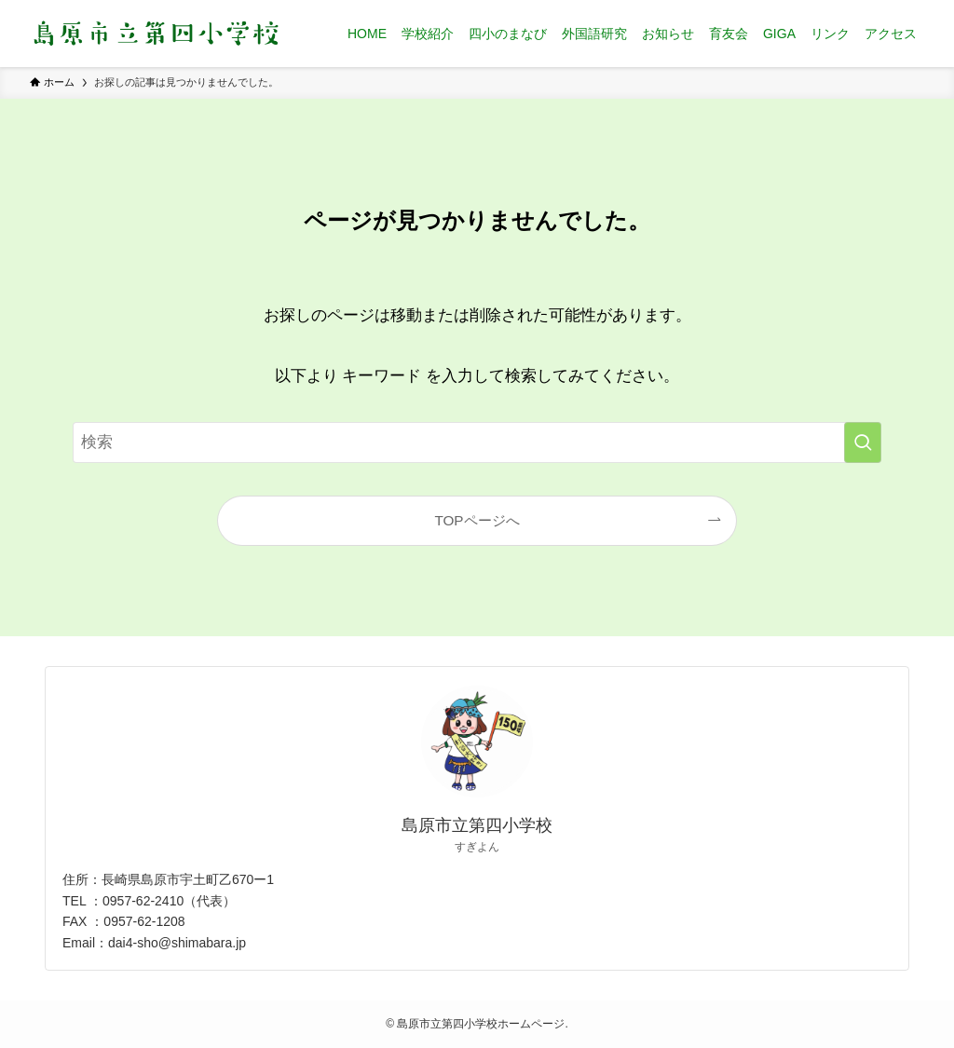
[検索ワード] (477, 442)
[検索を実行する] (862, 442)
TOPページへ (476, 520)
